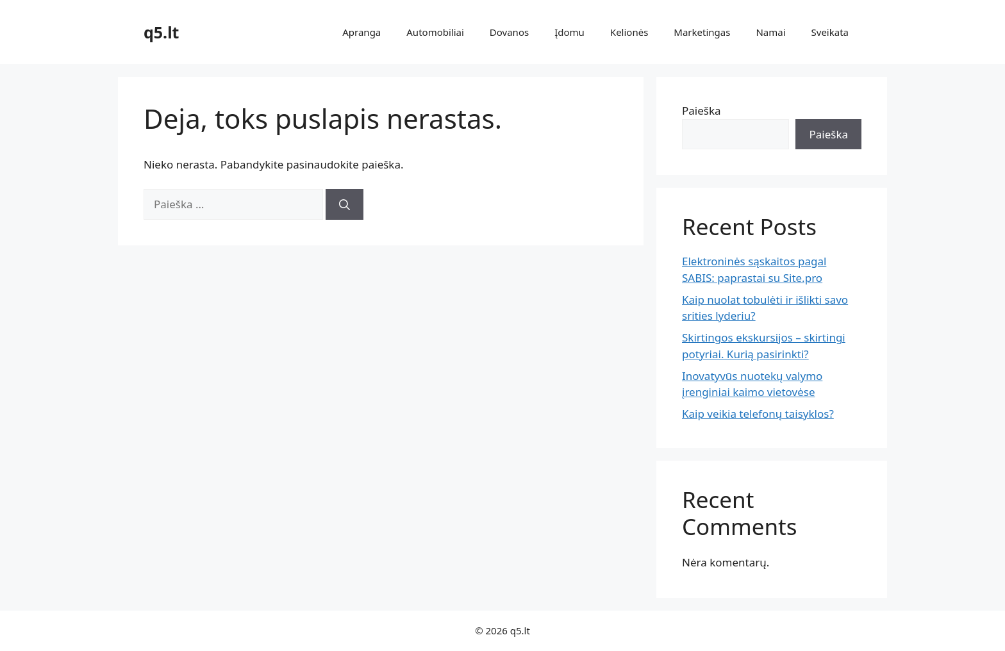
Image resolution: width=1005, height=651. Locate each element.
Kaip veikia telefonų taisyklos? (758, 413)
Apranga (361, 32)
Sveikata (830, 32)
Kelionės (629, 32)
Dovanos (509, 32)
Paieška (701, 110)
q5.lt (161, 32)
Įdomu (569, 32)
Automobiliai (435, 32)
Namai (770, 32)
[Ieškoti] (344, 204)
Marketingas (702, 32)
